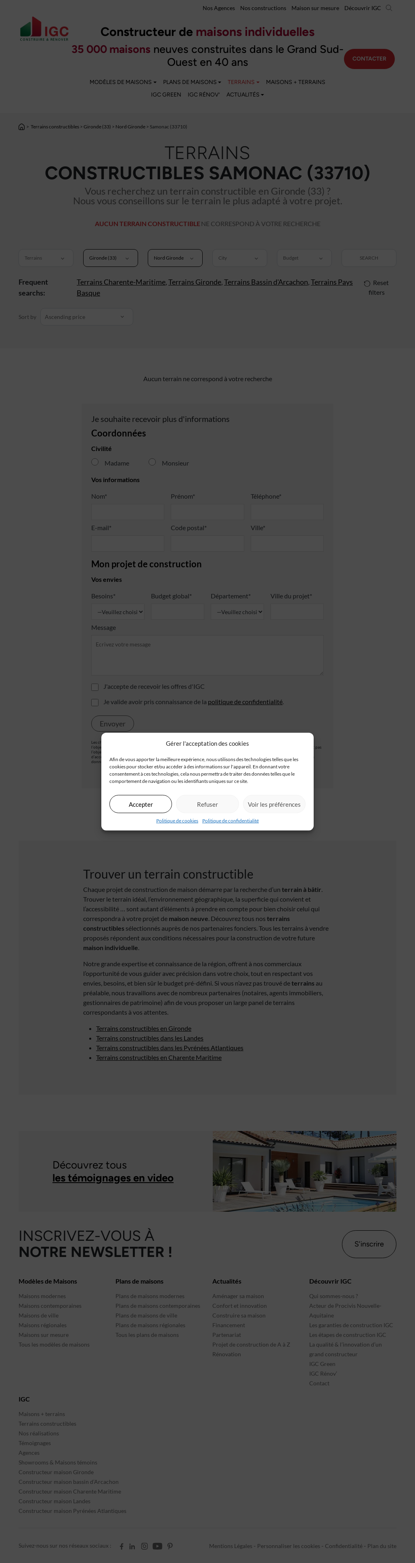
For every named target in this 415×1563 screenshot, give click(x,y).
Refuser (207, 804)
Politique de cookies (177, 821)
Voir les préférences (274, 804)
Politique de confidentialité (230, 821)
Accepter (141, 804)
